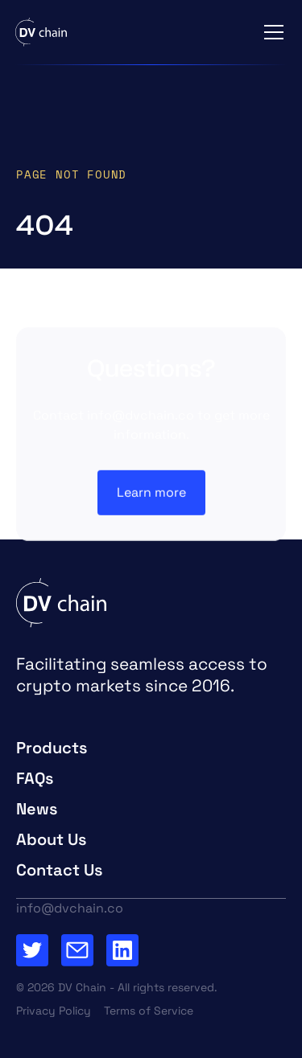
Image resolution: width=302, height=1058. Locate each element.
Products (52, 747)
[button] (270, 32)
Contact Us (59, 869)
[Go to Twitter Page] (32, 950)
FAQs (35, 778)
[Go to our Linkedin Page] (122, 950)
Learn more (151, 492)
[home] (41, 32)
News (37, 808)
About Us (51, 839)
